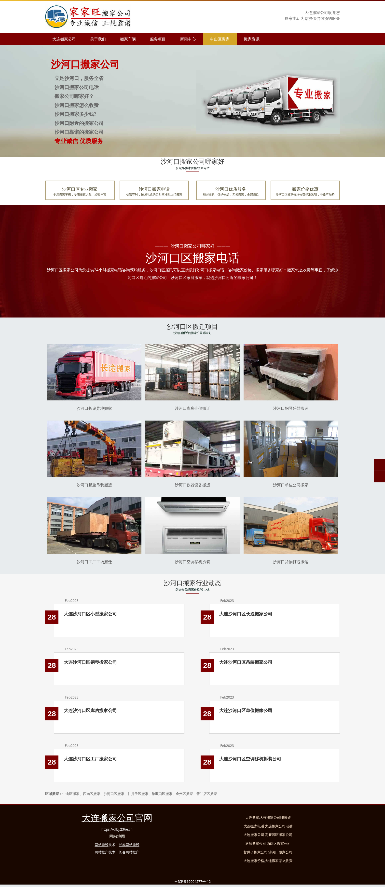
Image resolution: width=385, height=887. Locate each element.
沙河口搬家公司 (280, 852)
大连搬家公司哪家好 (275, 817)
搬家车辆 (128, 39)
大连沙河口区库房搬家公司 (90, 710)
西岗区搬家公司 (279, 843)
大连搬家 (252, 817)
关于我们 (98, 39)
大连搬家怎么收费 (278, 860)
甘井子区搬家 (138, 793)
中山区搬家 (220, 39)
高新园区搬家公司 (278, 834)
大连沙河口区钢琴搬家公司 (90, 662)
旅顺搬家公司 (255, 843)
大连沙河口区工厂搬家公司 (90, 759)
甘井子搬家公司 (256, 852)
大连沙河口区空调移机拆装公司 (250, 759)
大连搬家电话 (254, 826)
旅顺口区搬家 (162, 793)
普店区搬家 (206, 793)
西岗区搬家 (91, 793)
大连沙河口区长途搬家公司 (245, 614)
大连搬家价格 (254, 860)
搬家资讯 (252, 39)
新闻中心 (188, 39)
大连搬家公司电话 (278, 826)
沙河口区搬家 (114, 793)
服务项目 (158, 39)
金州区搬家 (184, 793)
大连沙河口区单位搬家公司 (245, 710)
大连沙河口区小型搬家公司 (90, 614)
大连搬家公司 (64, 39)
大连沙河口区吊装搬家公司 (245, 662)
